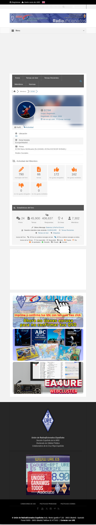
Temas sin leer (32, 78)
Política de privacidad (48, 505)
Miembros (19, 84)
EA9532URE (52, 231)
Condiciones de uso (28, 505)
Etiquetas (56, 234)
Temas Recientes (51, 78)
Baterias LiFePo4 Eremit (55, 228)
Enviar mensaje (63, 119)
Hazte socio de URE (31, 2)
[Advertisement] (54, 269)
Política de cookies (68, 505)
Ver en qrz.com (48, 119)
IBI (16, 137)
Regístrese (16, 2)
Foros (17, 78)
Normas (32, 84)
